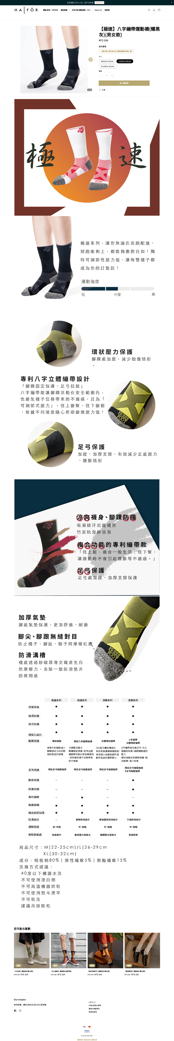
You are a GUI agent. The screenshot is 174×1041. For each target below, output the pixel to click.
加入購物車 (124, 83)
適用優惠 (102, 46)
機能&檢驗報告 (94, 1008)
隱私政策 (87, 1040)
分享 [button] (102, 90)
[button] (149, 10)
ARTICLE (92, 1002)
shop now (99, 2)
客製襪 (107, 10)
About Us (98, 10)
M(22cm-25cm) (107, 61)
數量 (100, 71)
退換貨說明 (93, 1012)
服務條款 (80, 1040)
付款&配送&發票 (95, 1005)
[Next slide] (90, 59)
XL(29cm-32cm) (107, 66)
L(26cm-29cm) (125, 61)
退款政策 (94, 1040)
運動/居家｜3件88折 (50, 10)
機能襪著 (64, 10)
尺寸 (100, 57)
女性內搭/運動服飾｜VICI (81, 10)
